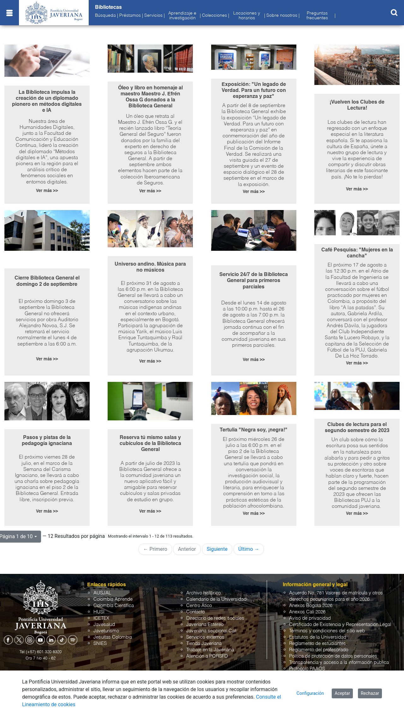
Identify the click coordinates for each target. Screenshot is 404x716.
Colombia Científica (113, 605)
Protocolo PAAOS (307, 668)
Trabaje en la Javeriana (210, 649)
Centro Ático (199, 605)
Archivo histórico (203, 593)
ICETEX (101, 618)
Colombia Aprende (113, 599)
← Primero (155, 549)
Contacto (195, 612)
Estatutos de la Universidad (317, 637)
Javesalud (104, 624)
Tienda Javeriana (204, 643)
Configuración (310, 693)
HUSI (98, 612)
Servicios (153, 15)
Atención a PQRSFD (207, 656)
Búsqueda (105, 15)
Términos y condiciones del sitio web (327, 631)
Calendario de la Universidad (216, 599)
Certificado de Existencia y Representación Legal (340, 624)
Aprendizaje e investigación (182, 15)
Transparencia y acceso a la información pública (339, 662)
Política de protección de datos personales (333, 656)
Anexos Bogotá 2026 (310, 605)
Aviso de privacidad (310, 618)
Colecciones (214, 15)
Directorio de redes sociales (215, 618)
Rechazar (370, 693)
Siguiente (217, 549)
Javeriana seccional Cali (211, 631)
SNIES (100, 643)
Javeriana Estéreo (204, 624)
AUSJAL (102, 593)
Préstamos (130, 15)
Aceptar (342, 693)
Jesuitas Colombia (112, 637)
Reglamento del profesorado (318, 649)
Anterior (187, 549)
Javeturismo (106, 631)
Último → (248, 549)
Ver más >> (47, 191)
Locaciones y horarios (246, 15)
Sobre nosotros (281, 15)
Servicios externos (205, 637)
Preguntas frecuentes (317, 15)
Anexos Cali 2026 (307, 612)
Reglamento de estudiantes (317, 643)
